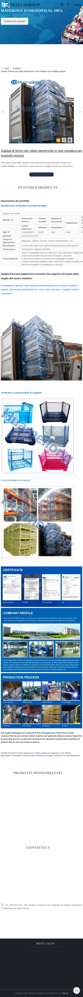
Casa (7, 68)
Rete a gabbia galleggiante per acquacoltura (19, 733)
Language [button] (77, 5)
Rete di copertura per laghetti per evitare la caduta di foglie (54, 736)
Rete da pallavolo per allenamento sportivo (45, 739)
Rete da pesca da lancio (19, 736)
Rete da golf (68, 739)
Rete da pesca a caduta (18, 739)
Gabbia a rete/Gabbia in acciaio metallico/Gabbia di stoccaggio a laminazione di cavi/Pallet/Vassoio (42, 756)
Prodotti (16, 68)
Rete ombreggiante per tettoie (49, 733)
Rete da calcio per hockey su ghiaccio (24, 742)
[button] (62, 4)
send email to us (41, 174)
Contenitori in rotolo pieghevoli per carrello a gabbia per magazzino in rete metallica (39, 753)
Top (76, 990)
